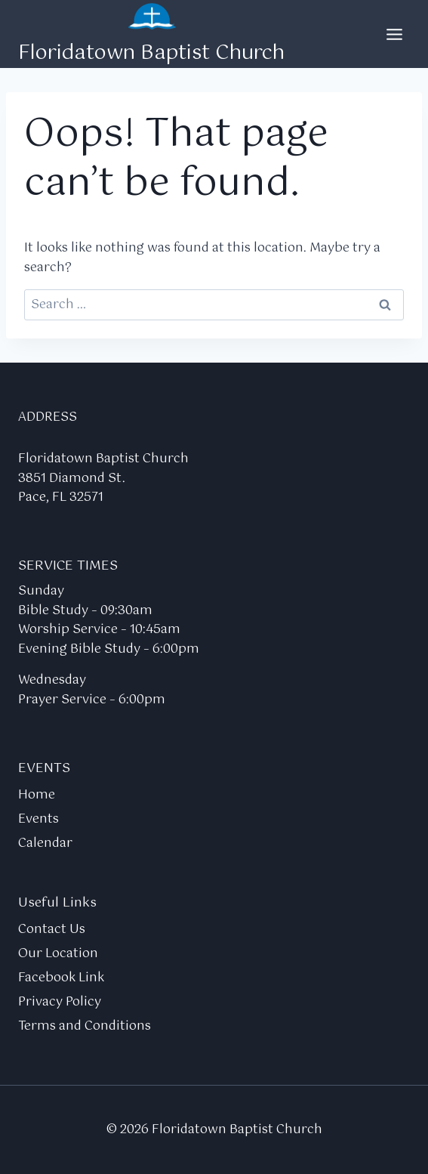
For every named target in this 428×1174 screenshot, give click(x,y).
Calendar (45, 843)
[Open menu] (394, 34)
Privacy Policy (59, 1002)
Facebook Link (61, 978)
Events (38, 819)
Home (36, 795)
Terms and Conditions (84, 1026)
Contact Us (51, 929)
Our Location (58, 954)
